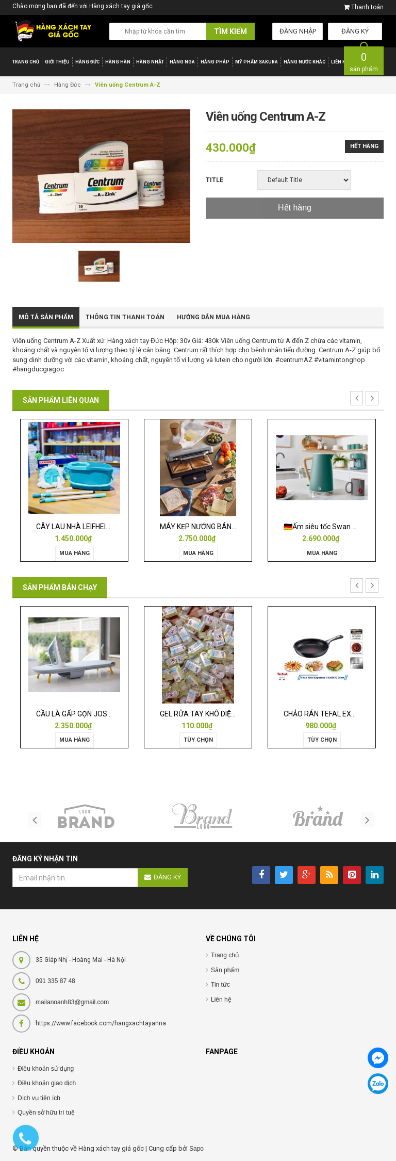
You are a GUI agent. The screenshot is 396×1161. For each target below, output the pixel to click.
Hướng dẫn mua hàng (213, 317)
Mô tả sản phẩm (46, 317)
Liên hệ (221, 999)
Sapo (196, 1148)
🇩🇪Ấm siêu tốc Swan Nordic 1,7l (335, 526)
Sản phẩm (225, 970)
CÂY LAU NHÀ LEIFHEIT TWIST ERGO (95, 526)
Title (214, 180)
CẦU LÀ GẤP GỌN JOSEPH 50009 (89, 714)
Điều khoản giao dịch (47, 1083)
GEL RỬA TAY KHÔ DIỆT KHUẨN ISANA (221, 714)
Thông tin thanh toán (125, 317)
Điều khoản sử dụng (46, 1068)
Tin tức (220, 984)
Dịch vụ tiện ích (39, 1098)
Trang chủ (225, 955)
